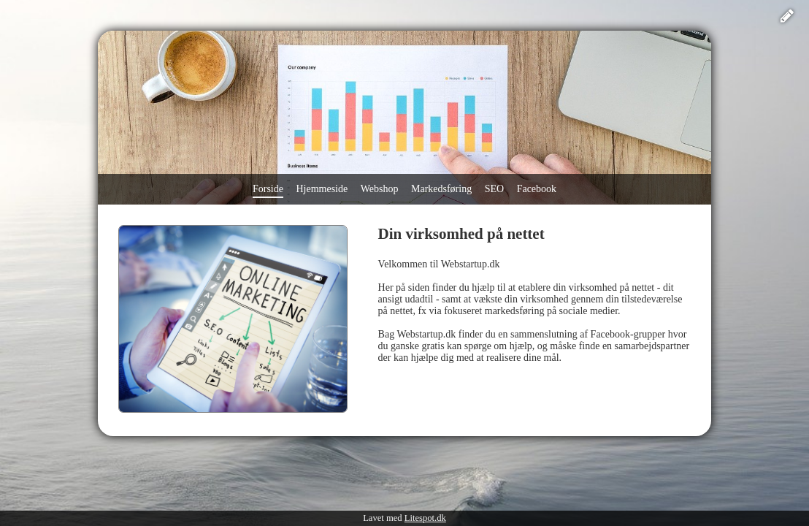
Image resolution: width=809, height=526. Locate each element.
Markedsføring (441, 188)
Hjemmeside (322, 188)
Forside (268, 188)
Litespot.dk (425, 518)
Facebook (536, 188)
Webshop (380, 188)
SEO (494, 188)
